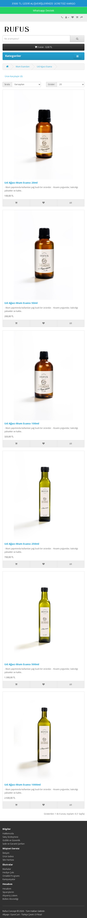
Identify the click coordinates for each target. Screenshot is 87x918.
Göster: (51, 84)
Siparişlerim (8, 892)
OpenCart (15, 914)
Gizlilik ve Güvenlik (11, 840)
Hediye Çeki (8, 872)
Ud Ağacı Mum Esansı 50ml (21, 303)
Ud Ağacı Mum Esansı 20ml (21, 182)
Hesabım (7, 888)
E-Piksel (38, 914)
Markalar (7, 869)
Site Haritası (8, 859)
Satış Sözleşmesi (10, 836)
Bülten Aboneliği (10, 898)
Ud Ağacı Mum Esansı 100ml (21, 423)
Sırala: (7, 84)
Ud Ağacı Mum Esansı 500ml (21, 664)
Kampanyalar (9, 879)
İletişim (6, 853)
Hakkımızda (8, 833)
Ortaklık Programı (11, 875)
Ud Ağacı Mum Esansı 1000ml (22, 784)
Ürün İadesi (8, 856)
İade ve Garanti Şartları (14, 843)
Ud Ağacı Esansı (44, 66)
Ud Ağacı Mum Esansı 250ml (21, 543)
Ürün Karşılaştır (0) (13, 76)
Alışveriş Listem (10, 895)
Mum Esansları (23, 66)
